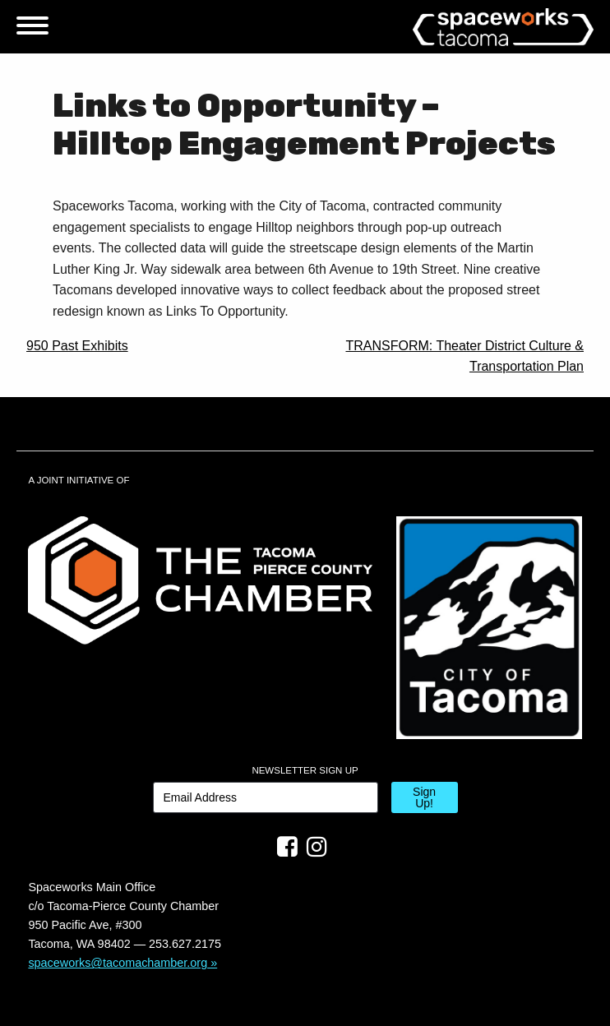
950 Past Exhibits (77, 346)
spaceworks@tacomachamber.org (117, 962)
